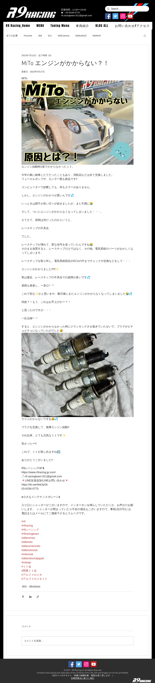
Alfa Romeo (34, 586)
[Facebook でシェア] (22, 596)
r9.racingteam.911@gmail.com (76, 15)
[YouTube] (130, 16)
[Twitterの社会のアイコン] (115, 16)
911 (50, 35)
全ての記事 (12, 35)
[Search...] (127, 9)
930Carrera (63, 35)
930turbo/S (80, 35)
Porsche (28, 35)
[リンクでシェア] (37, 596)
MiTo (24, 586)
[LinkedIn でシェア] (30, 596)
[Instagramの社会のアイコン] (123, 16)
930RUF (96, 35)
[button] (40, 25)
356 (40, 35)
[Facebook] (108, 16)
